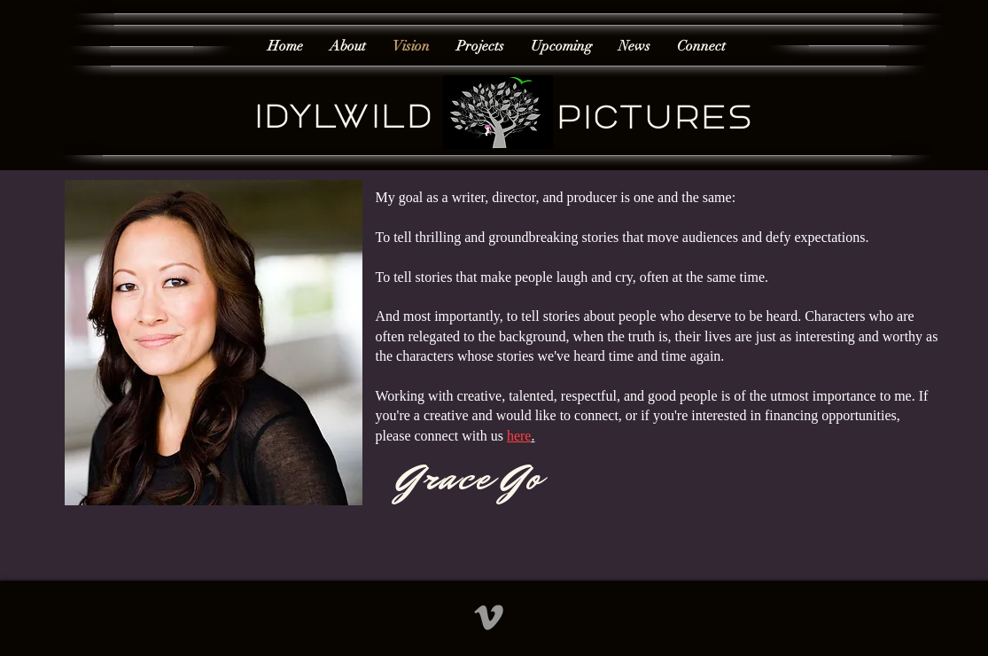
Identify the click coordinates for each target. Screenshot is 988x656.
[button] (480, 46)
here (519, 435)
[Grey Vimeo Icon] (489, 617)
